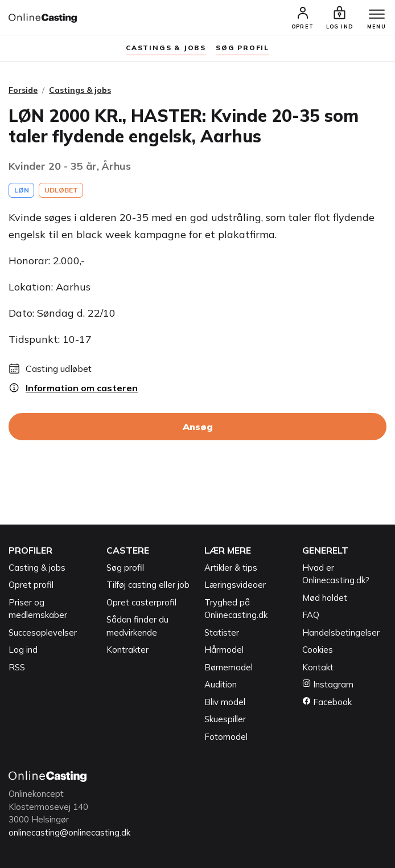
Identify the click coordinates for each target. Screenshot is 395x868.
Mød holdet (324, 597)
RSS (17, 667)
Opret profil (31, 584)
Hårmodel (224, 649)
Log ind (23, 649)
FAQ (310, 614)
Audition (220, 684)
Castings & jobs (166, 47)
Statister (221, 632)
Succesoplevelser (43, 632)
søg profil (242, 47)
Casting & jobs (37, 567)
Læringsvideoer (235, 584)
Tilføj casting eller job (148, 584)
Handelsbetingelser (341, 632)
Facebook (327, 702)
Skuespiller (225, 719)
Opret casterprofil (141, 602)
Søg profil (125, 567)
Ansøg (198, 426)
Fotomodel (226, 736)
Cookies (317, 649)
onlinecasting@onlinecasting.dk (69, 832)
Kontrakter (127, 649)
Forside (23, 90)
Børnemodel (228, 667)
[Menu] (377, 15)
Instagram (327, 684)
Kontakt (318, 667)
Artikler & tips (230, 567)
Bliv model (224, 702)
